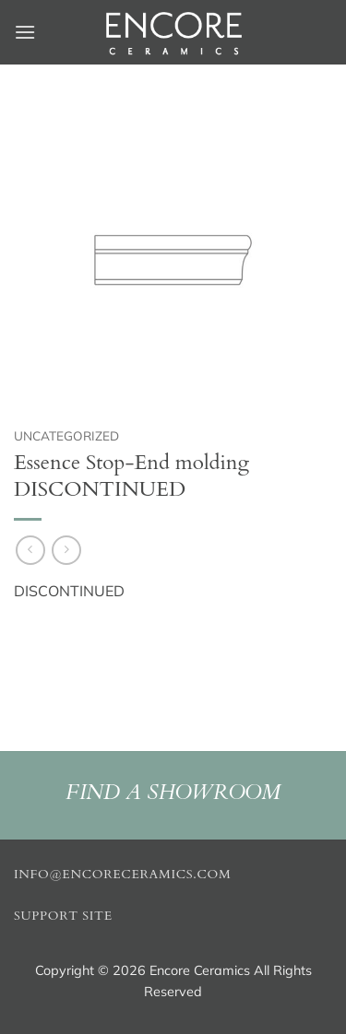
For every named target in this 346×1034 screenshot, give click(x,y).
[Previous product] (66, 549)
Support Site (63, 916)
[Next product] (30, 549)
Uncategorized (66, 435)
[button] (25, 31)
